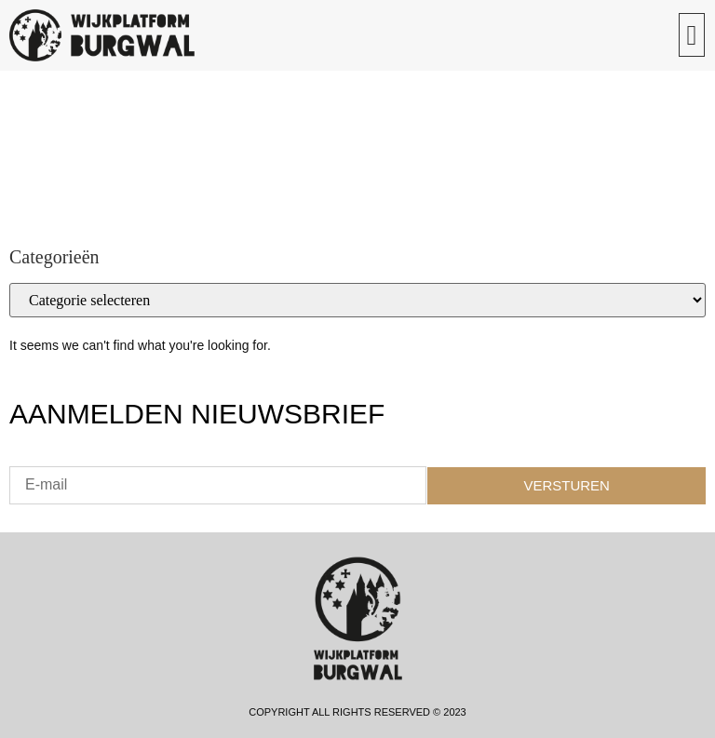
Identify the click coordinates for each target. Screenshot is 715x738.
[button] (692, 35)
